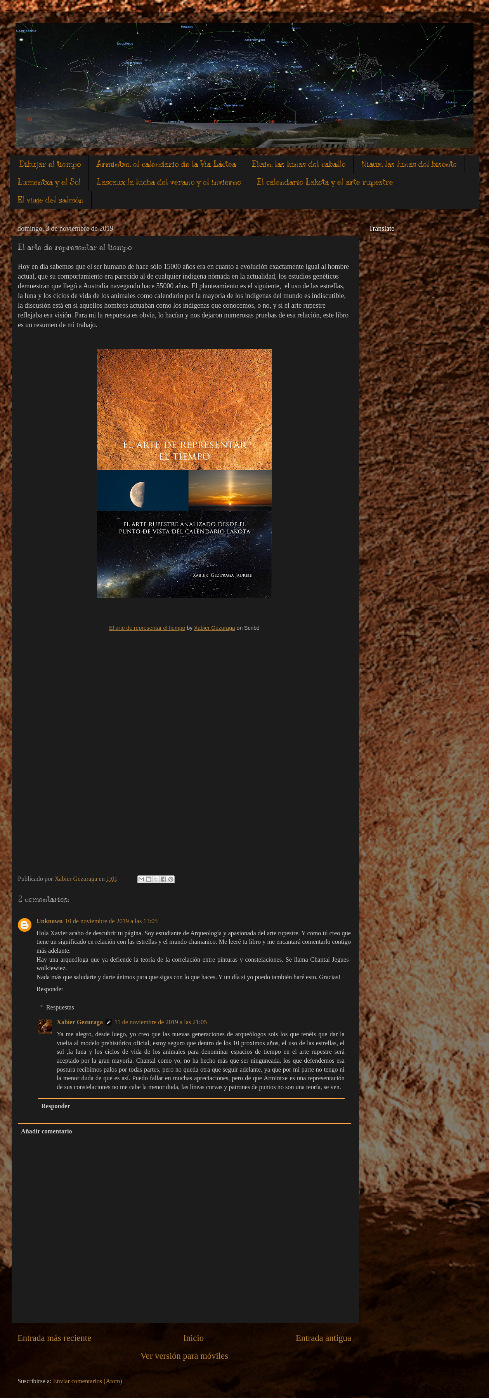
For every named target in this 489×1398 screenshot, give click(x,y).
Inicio (193, 1338)
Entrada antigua (323, 1338)
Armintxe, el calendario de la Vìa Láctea (166, 164)
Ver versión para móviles (184, 1356)
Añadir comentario (46, 1131)
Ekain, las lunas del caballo (298, 164)
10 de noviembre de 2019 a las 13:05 (111, 921)
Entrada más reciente (54, 1338)
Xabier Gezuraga (214, 628)
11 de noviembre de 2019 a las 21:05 (160, 1022)
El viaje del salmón (50, 200)
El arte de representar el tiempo (147, 628)
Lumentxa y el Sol (49, 182)
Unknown (49, 921)
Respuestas (60, 1007)
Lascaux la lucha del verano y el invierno (169, 182)
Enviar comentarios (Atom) (87, 1381)
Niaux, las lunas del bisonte (409, 164)
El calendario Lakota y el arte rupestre (325, 182)
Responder (49, 989)
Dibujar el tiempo (50, 164)
